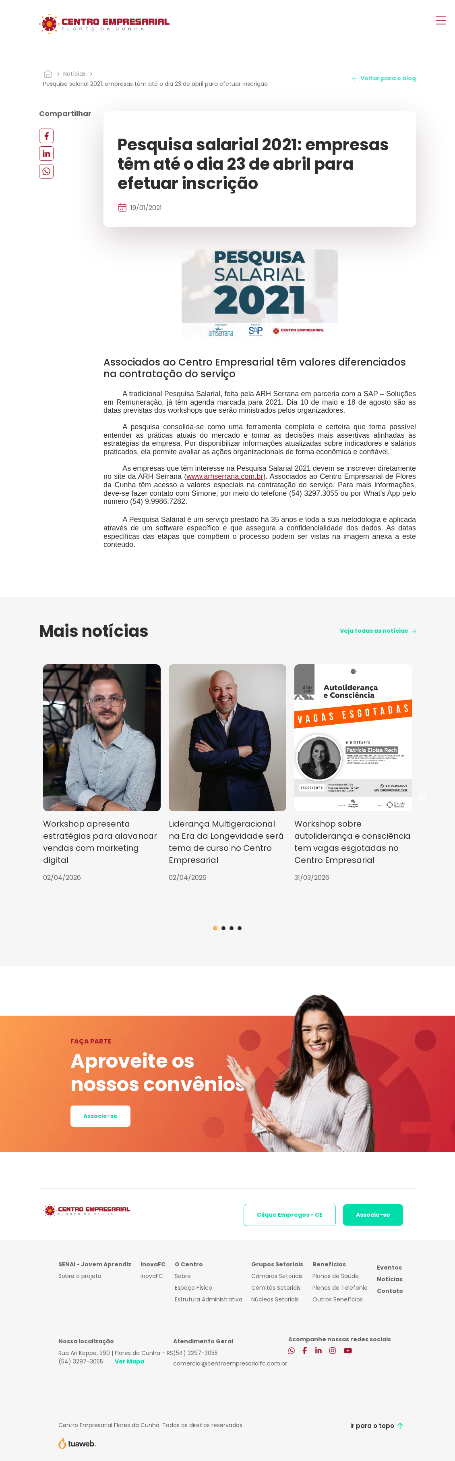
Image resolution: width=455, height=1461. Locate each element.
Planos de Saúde (335, 1276)
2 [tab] (223, 928)
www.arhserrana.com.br (224, 476)
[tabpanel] (102, 773)
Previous (33, 797)
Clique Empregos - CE (290, 1215)
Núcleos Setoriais (275, 1299)
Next (422, 797)
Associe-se (100, 1116)
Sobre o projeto (79, 1276)
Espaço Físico (193, 1288)
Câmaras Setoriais (277, 1276)
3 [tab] (232, 928)
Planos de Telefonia (340, 1288)
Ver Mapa (129, 1361)
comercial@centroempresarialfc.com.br (230, 1363)
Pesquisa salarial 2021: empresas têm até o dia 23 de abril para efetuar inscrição (155, 84)
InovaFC (152, 1276)
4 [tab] (240, 928)
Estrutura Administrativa (208, 1299)
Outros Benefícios (337, 1299)
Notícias (74, 74)
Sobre (183, 1276)
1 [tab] (215, 928)
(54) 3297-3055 (80, 1361)
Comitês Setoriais (276, 1288)
